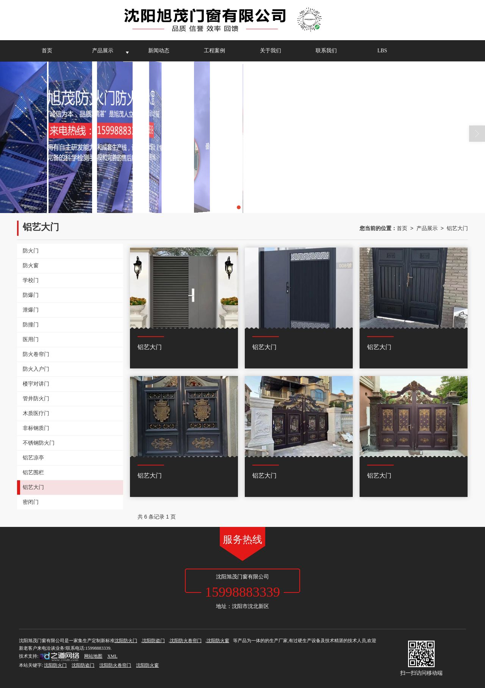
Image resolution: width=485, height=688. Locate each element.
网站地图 (93, 656)
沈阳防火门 (125, 640)
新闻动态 (158, 50)
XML (112, 656)
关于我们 (270, 50)
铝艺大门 (457, 228)
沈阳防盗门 (153, 640)
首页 (47, 50)
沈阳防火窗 (218, 640)
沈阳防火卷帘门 (186, 640)
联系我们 (326, 50)
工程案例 (214, 50)
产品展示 (102, 50)
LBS (382, 50)
